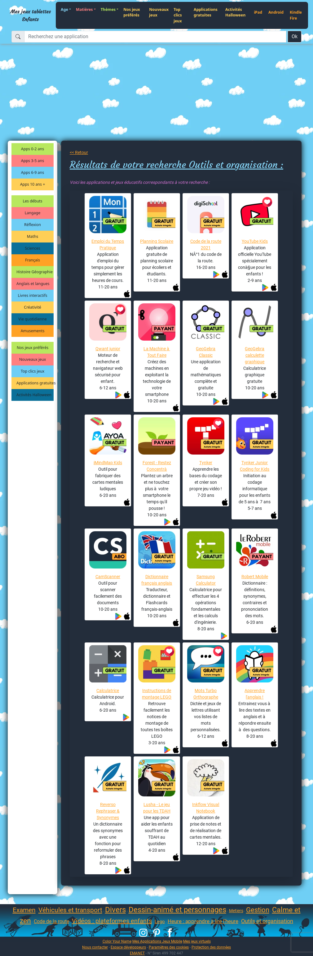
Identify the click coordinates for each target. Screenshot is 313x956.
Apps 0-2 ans (32, 149)
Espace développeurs (128, 947)
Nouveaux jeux (159, 12)
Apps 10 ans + (32, 184)
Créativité (32, 307)
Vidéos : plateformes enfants (112, 921)
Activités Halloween (235, 12)
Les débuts (32, 201)
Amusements (33, 330)
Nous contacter (95, 947)
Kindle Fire (296, 15)
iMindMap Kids (108, 462)
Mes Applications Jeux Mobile (157, 941)
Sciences (32, 248)
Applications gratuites (206, 12)
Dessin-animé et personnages (177, 909)
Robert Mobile (254, 576)
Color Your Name (117, 941)
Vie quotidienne (32, 319)
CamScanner (107, 576)
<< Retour (79, 152)
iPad (258, 12)
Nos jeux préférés (131, 12)
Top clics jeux (178, 15)
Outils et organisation (267, 921)
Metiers (236, 910)
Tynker (205, 462)
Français (32, 260)
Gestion (257, 910)
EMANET (137, 953)
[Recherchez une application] (155, 37)
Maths (32, 236)
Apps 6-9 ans (32, 172)
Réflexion (32, 224)
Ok (295, 36)
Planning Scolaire (156, 241)
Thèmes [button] (108, 9)
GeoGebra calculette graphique (254, 355)
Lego (160, 921)
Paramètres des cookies (169, 947)
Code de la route (51, 921)
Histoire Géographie (34, 271)
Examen (24, 910)
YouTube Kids (255, 241)
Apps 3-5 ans (32, 160)
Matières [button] (84, 9)
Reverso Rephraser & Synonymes (108, 811)
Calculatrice (107, 690)
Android (276, 12)
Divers (115, 909)
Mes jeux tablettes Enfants (30, 15)
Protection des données (211, 947)
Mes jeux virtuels (197, 941)
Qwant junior (107, 348)
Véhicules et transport (70, 910)
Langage (32, 212)
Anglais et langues (32, 283)
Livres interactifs (32, 295)
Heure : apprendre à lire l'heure (203, 921)
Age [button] (64, 9)
